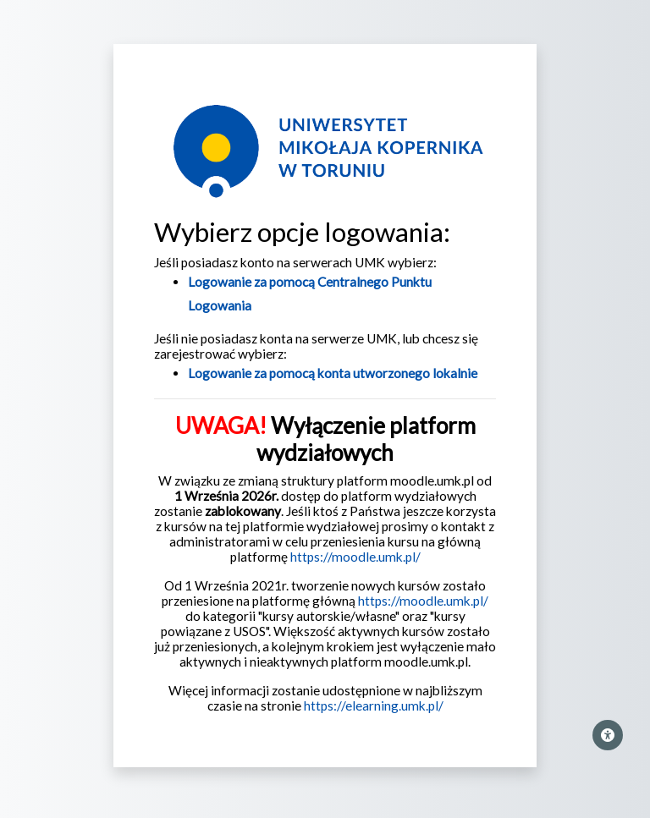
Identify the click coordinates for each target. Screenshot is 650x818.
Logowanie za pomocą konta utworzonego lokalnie (332, 373)
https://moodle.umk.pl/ (355, 556)
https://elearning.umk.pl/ (373, 705)
